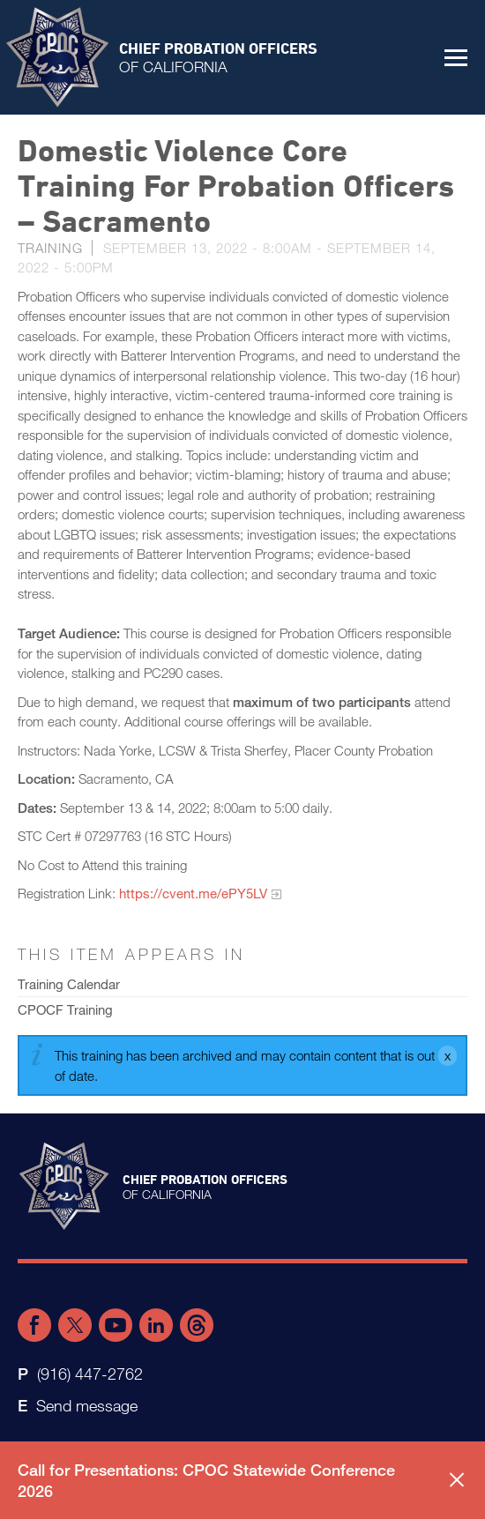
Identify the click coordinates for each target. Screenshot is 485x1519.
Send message (87, 1405)
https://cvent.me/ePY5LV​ (193, 893)
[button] (455, 57)
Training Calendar (69, 984)
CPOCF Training (65, 1009)
